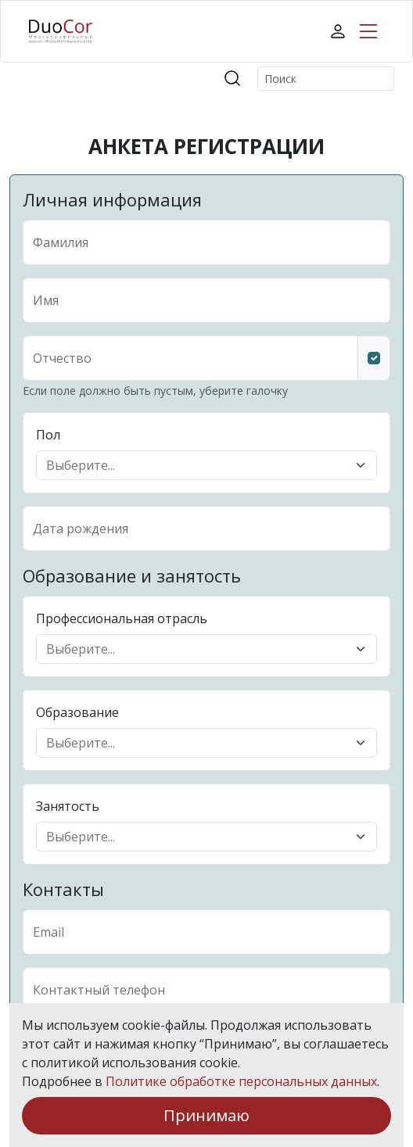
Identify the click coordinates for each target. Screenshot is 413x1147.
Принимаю (206, 1115)
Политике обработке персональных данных (241, 1081)
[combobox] (197, 465)
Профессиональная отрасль (121, 618)
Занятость (67, 806)
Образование (77, 712)
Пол (48, 434)
